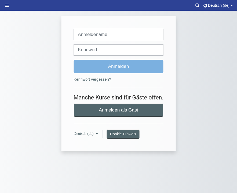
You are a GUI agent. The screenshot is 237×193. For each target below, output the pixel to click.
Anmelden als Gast (118, 110)
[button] (197, 5)
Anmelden (118, 66)
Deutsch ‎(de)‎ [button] (84, 133)
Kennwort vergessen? (92, 79)
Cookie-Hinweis (123, 134)
